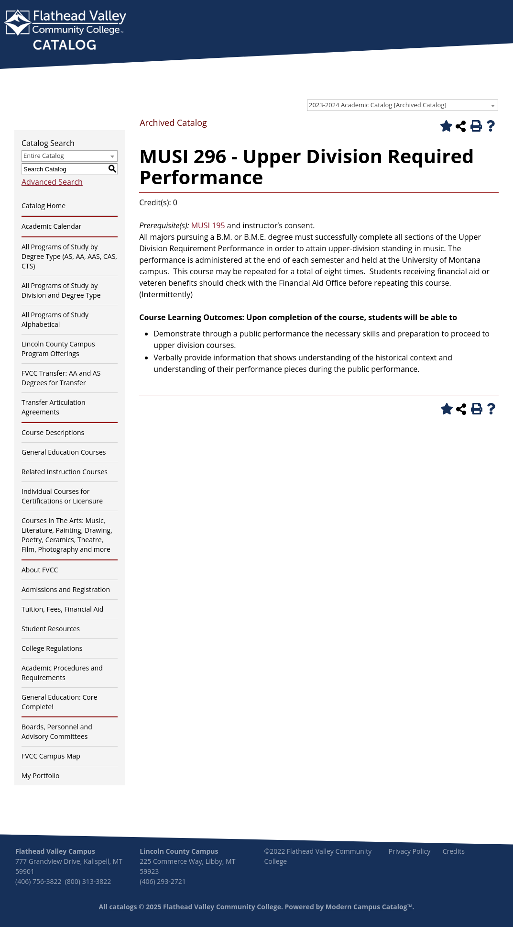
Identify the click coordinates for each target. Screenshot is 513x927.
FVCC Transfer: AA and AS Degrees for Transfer (61, 378)
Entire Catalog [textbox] (43, 155)
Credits (454, 851)
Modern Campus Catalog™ (369, 906)
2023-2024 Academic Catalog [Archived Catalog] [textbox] (378, 105)
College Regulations (52, 648)
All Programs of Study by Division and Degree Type (61, 290)
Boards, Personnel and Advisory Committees (57, 731)
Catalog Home (43, 205)
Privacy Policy (409, 851)
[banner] (65, 30)
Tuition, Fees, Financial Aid (62, 609)
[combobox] (402, 105)
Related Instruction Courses (65, 471)
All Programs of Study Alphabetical (55, 319)
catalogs (123, 906)
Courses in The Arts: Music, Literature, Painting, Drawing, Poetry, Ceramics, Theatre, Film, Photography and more (67, 535)
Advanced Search (52, 182)
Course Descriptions (53, 432)
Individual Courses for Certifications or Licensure (62, 496)
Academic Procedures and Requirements (62, 672)
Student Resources (51, 628)
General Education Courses (64, 452)
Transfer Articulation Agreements (54, 407)
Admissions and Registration (66, 589)
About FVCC (40, 569)
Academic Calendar (51, 226)
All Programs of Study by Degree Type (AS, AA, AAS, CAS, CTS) (69, 256)
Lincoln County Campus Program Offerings (58, 348)
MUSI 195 (208, 225)
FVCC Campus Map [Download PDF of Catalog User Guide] (51, 755)
